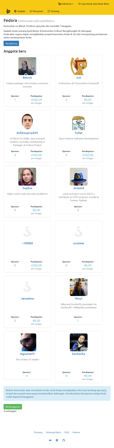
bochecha (78, 353)
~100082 (27, 243)
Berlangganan (12, 406)
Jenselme (27, 298)
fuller (79, 132)
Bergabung (11, 43)
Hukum (76, 432)
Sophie (27, 188)
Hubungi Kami (53, 432)
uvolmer (78, 243)
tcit (78, 77)
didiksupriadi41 (27, 132)
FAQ (66, 432)
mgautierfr (27, 353)
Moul (78, 298)
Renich (27, 77)
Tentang (38, 432)
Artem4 (79, 188)
